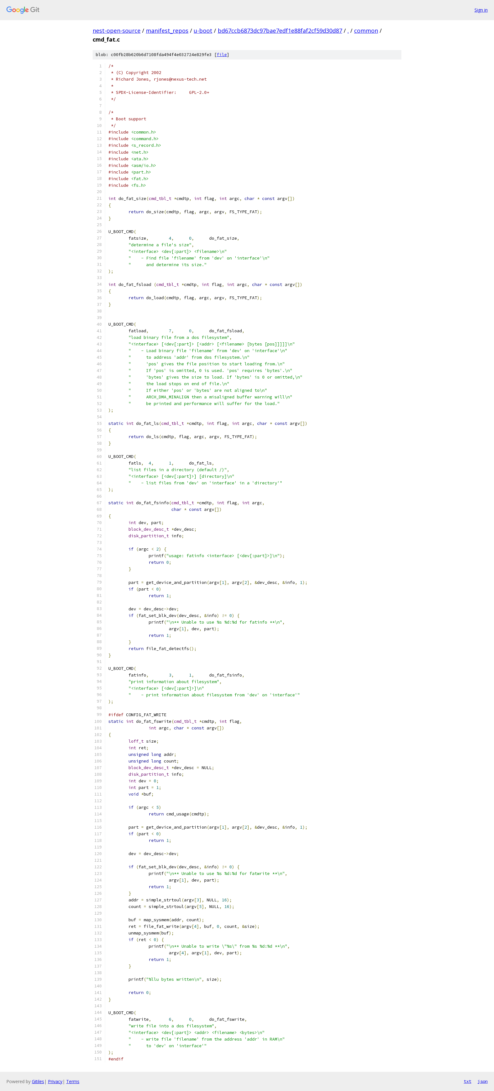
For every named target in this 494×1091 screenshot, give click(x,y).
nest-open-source (117, 30)
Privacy (55, 1081)
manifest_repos (167, 30)
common (366, 30)
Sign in (481, 10)
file (222, 54)
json (483, 1081)
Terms (72, 1081)
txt (467, 1081)
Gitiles (38, 1081)
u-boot (203, 30)
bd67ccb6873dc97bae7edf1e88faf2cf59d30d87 (280, 30)
